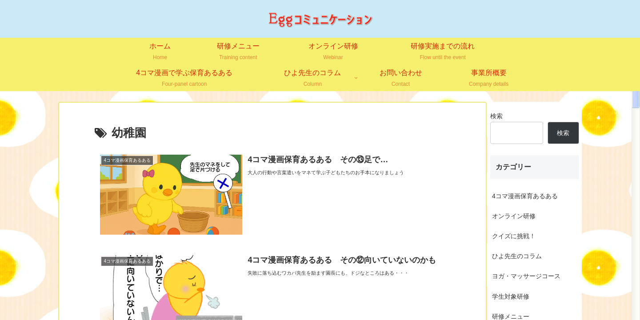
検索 (496, 116)
